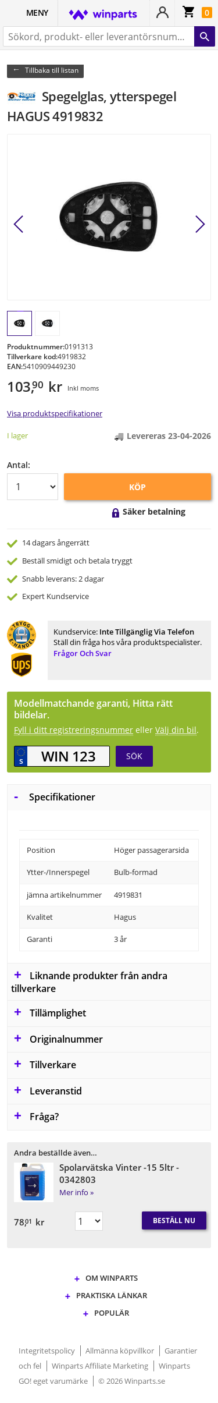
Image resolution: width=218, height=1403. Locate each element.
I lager (17, 435)
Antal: (18, 464)
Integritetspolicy (48, 1350)
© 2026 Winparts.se (131, 1381)
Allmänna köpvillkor (120, 1350)
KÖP (137, 487)
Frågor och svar (82, 653)
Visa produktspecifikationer (54, 413)
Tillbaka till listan (51, 70)
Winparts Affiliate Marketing (101, 1366)
